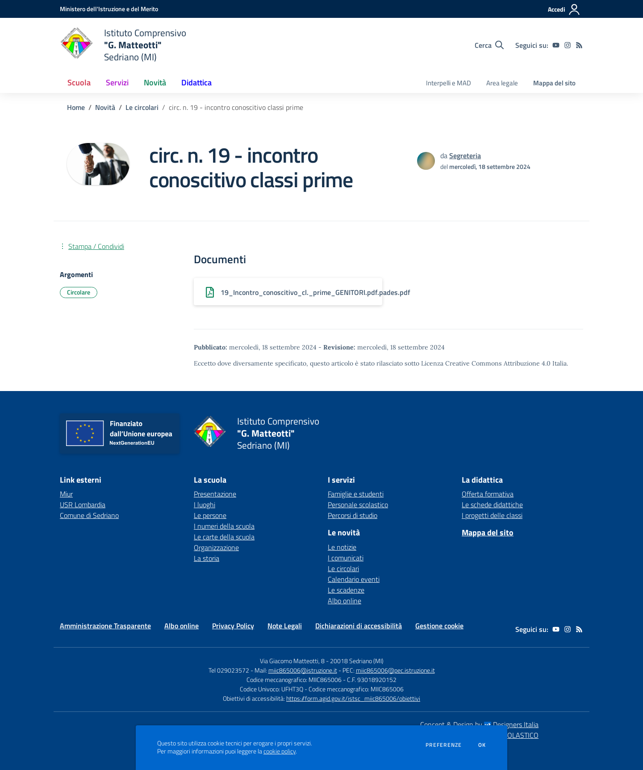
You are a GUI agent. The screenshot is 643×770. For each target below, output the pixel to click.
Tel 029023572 (229, 670)
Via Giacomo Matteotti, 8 (292, 660)
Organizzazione (216, 547)
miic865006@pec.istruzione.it (395, 670)
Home (76, 107)
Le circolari (142, 107)
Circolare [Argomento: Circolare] (78, 292)
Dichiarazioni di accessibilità (358, 625)
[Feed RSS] (579, 45)
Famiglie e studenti (356, 493)
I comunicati (345, 557)
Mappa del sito (554, 83)
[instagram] (568, 45)
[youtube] (556, 45)
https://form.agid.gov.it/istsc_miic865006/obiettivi (353, 698)
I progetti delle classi (492, 515)
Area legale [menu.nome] (502, 83)
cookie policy (279, 751)
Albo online (344, 600)
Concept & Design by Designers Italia (479, 724)
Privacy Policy (233, 625)
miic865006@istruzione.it (302, 670)
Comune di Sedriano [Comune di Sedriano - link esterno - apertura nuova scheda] (89, 515)
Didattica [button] (196, 82)
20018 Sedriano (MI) (357, 660)
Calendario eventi (354, 579)
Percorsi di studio (352, 515)
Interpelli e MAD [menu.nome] (448, 83)
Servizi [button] (117, 82)
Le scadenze (346, 590)
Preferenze (444, 745)
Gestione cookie (439, 625)
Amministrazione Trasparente (105, 625)
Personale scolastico (358, 504)
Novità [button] (155, 82)
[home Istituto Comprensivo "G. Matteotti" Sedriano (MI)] (123, 45)
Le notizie (342, 547)
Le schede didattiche (492, 504)
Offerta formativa (488, 493)
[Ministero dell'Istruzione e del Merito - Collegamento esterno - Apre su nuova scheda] (109, 8)
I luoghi (204, 504)
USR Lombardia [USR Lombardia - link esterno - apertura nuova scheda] (82, 504)
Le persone (210, 515)
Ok (482, 745)
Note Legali (284, 625)
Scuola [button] (79, 82)
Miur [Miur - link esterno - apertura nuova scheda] (66, 493)
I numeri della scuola (224, 526)
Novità (105, 107)
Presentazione (215, 493)
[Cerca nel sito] (489, 45)
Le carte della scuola (224, 536)
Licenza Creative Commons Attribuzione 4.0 (486, 363)
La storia (206, 558)
